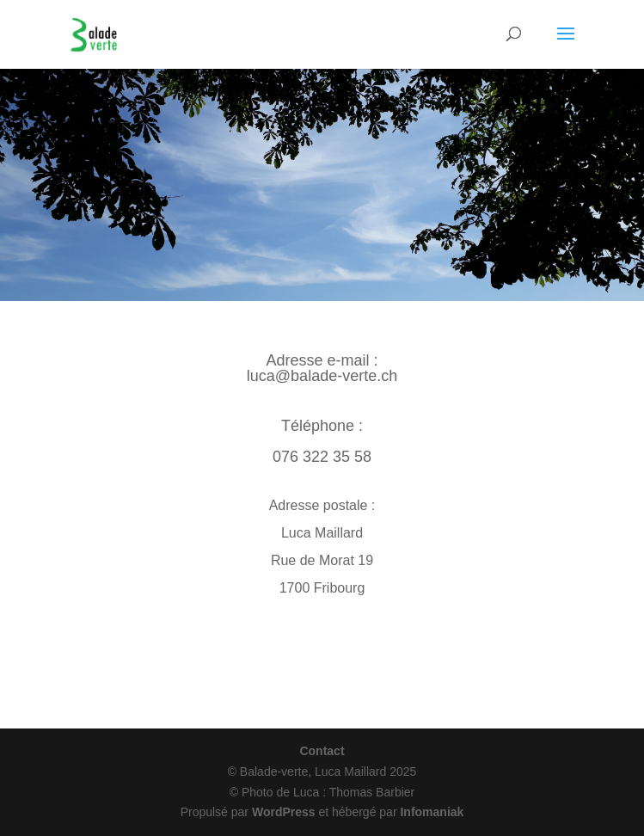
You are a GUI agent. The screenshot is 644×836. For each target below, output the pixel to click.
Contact (321, 751)
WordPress (284, 812)
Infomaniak (431, 812)
